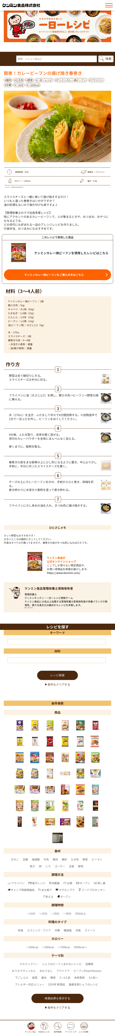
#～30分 (18, 85)
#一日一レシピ (44, 80)
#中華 (8, 85)
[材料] (57, 660)
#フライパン (96, 80)
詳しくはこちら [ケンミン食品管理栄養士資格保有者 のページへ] (29, 608)
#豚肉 (8, 80)
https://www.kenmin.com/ (63, 573)
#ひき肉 (18, 80)
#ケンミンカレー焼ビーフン (70, 80)
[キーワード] (57, 642)
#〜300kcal (33, 85)
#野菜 (29, 80)
